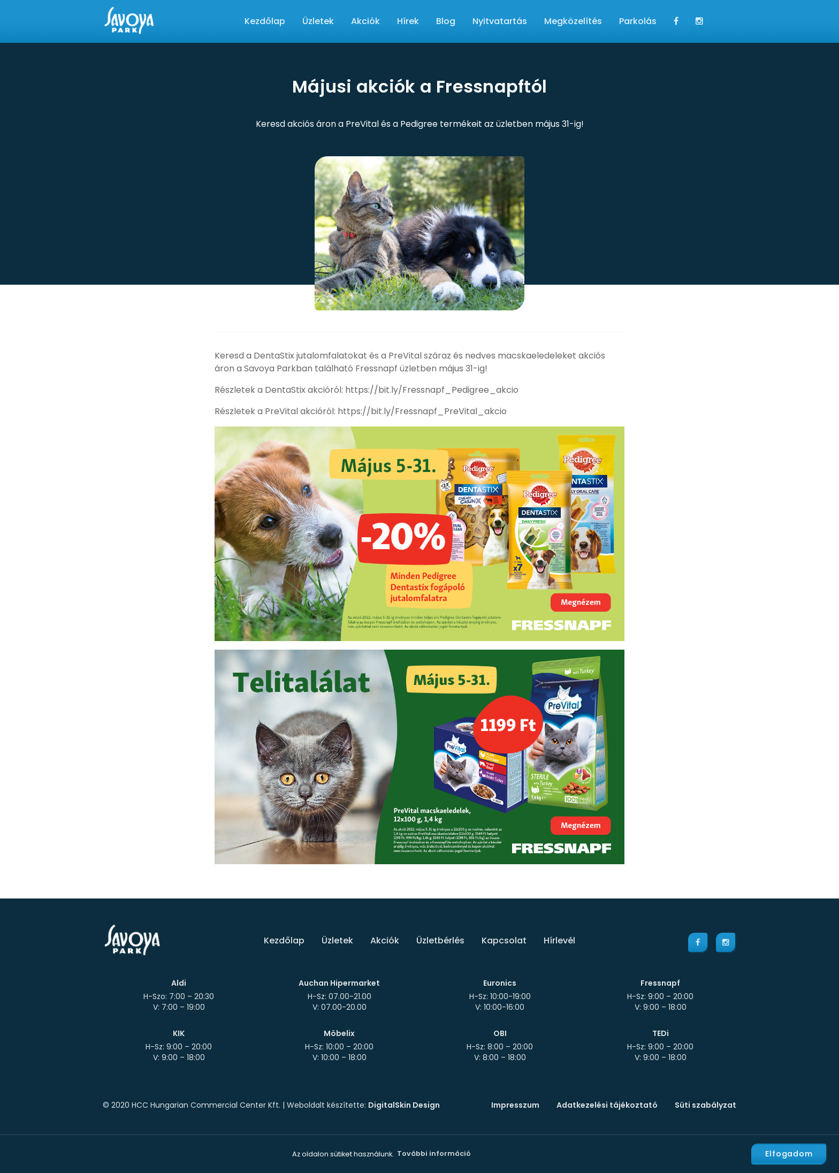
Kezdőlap (265, 21)
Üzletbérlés (440, 940)
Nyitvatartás (499, 21)
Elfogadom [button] (789, 1153)
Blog (445, 21)
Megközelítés (573, 21)
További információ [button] (434, 1153)
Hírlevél (559, 940)
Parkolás (638, 21)
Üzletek (318, 21)
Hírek (408, 21)
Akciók (365, 21)
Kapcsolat (504, 940)
